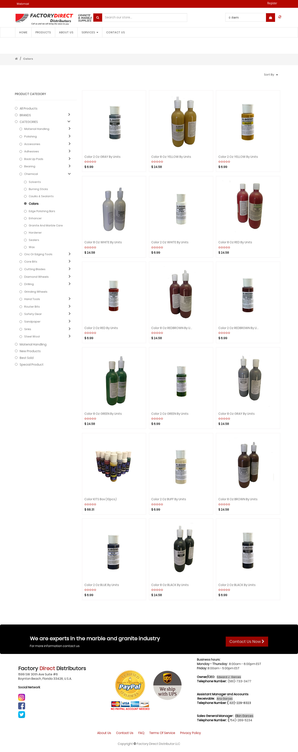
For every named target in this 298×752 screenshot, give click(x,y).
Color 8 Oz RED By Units (235, 242)
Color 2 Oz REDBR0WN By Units (239, 328)
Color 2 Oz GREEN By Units (169, 413)
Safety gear (33, 314)
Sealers (34, 240)
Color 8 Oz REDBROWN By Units (172, 328)
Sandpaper (32, 322)
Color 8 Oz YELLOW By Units (171, 156)
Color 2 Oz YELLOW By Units (238, 156)
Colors (28, 59)
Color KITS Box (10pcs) (100, 499)
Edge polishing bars (42, 211)
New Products (30, 351)
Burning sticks (38, 189)
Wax (32, 247)
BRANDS (25, 115)
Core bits (30, 262)
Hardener (35, 232)
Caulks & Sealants (41, 196)
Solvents (35, 182)
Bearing (29, 166)
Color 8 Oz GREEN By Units (103, 413)
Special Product (31, 364)
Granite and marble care (46, 225)
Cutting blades (34, 269)
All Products (28, 108)
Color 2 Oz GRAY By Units (102, 156)
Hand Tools (32, 299)
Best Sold (27, 358)
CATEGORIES (29, 122)
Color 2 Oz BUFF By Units (168, 499)
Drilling (29, 284)
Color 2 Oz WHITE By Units (169, 242)
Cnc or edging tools (38, 254)
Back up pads (33, 159)
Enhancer (35, 218)
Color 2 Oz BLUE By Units (101, 585)
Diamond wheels (36, 277)
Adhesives (31, 151)
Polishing (30, 137)
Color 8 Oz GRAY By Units (236, 413)
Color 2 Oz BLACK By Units (237, 585)
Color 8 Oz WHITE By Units (103, 242)
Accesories (32, 144)
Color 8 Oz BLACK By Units (170, 585)
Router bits (32, 307)
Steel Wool (32, 337)
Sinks (27, 329)
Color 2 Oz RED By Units (101, 328)
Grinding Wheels (35, 292)
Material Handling (36, 129)
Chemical (31, 174)
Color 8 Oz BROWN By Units (238, 499)
